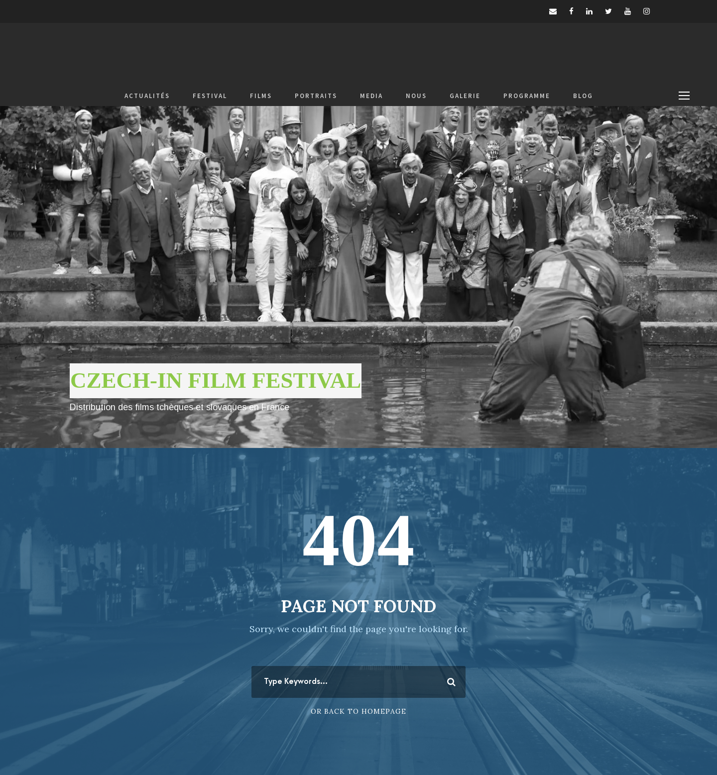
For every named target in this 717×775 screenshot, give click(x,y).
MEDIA (371, 96)
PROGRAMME (526, 96)
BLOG (583, 96)
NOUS (416, 96)
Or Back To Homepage (358, 711)
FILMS (261, 96)
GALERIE (465, 96)
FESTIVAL (210, 96)
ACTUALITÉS (147, 96)
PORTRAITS (316, 96)
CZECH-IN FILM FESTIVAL (215, 380)
